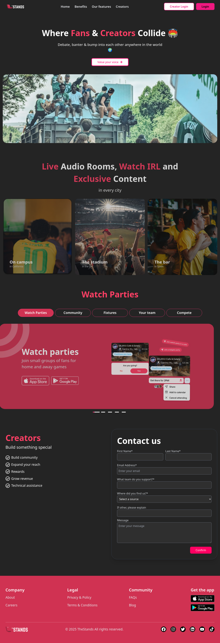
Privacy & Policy (79, 597)
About (10, 597)
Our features (101, 6)
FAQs (133, 597)
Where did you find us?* (132, 493)
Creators (122, 6)
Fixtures (109, 312)
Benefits (81, 6)
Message (123, 520)
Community (72, 312)
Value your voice (110, 62)
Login (205, 6)
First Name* (125, 451)
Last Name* (173, 451)
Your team (147, 312)
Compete (184, 312)
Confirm (201, 550)
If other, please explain (131, 507)
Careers (11, 605)
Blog (132, 605)
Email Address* (127, 465)
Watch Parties (36, 312)
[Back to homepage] (15, 6)
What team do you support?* (135, 479)
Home (65, 6)
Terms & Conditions (82, 605)
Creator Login (179, 6)
